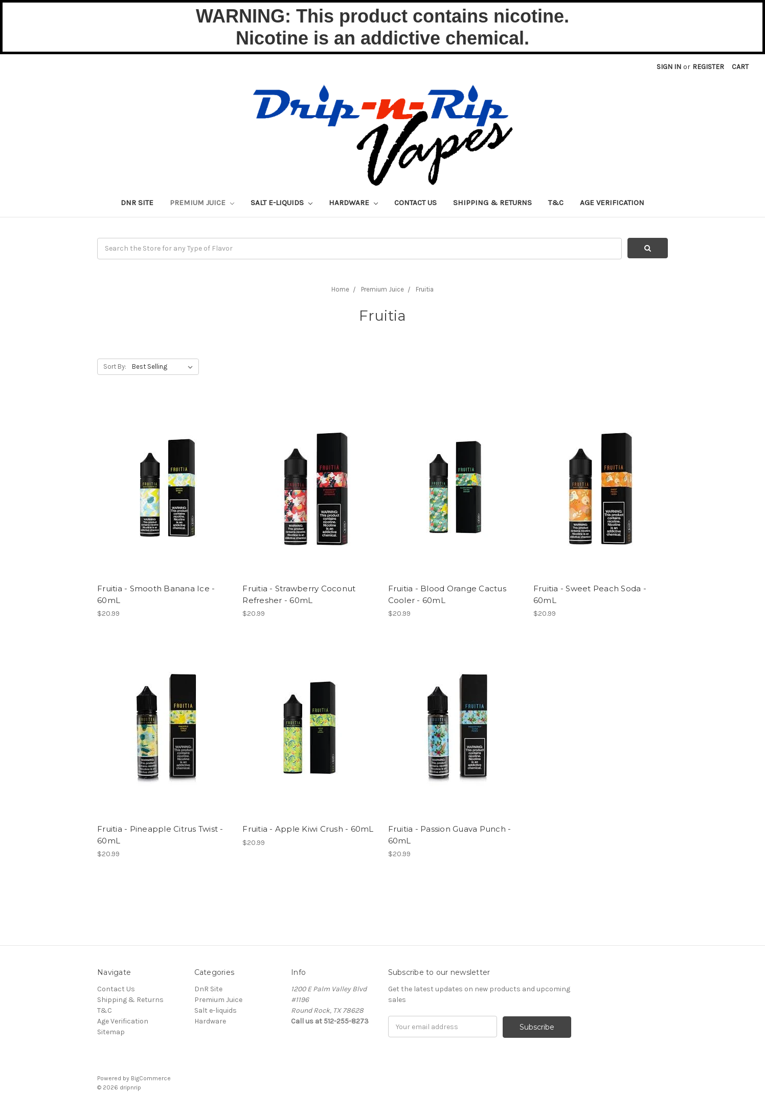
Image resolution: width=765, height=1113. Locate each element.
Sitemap (111, 1032)
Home (340, 289)
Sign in (669, 66)
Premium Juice (202, 202)
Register (708, 66)
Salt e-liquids (281, 202)
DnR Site (137, 202)
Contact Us (415, 202)
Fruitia (425, 289)
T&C (556, 202)
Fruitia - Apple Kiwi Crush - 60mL (307, 829)
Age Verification (612, 202)
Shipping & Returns (492, 202)
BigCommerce (151, 1077)
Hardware (353, 202)
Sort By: (114, 366)
